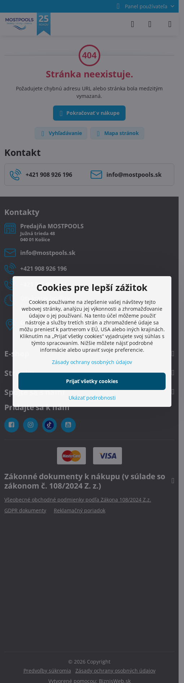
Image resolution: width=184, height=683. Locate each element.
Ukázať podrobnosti (92, 397)
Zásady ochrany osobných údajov (92, 362)
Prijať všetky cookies (92, 381)
